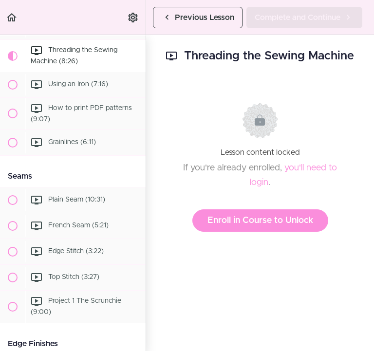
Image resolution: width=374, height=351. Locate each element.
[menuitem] (133, 17)
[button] (12, 17)
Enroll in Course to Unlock (260, 220)
